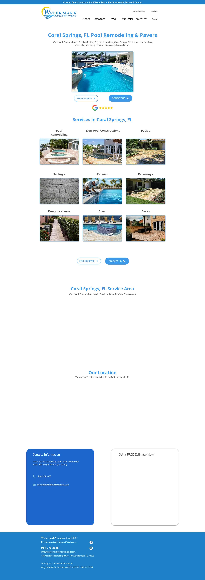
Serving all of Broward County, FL (57, 563)
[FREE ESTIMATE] (86, 98)
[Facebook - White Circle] (91, 542)
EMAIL (154, 11)
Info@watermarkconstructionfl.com (58, 551)
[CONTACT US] (120, 98)
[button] (100, 19)
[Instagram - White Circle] (91, 548)
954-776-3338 (139, 12)
